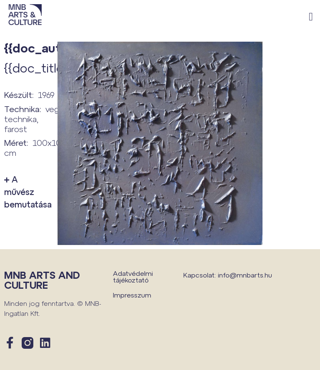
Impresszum (132, 295)
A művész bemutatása (26, 191)
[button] (311, 16)
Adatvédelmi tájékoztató (133, 276)
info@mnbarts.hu (245, 275)
